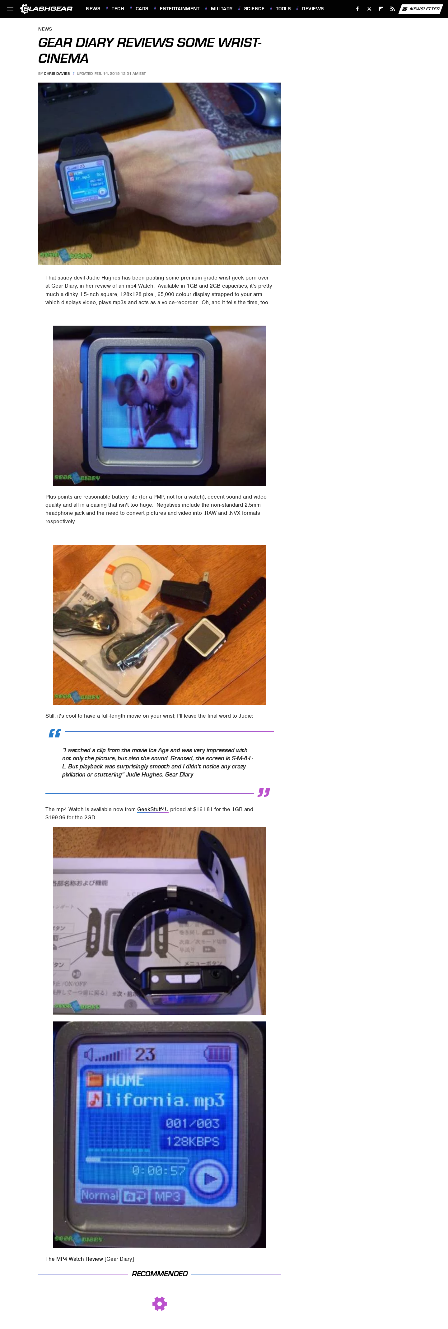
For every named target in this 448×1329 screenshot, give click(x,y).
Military (222, 9)
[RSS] (392, 9)
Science (254, 9)
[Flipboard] (380, 9)
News (93, 9)
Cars (142, 9)
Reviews (313, 9)
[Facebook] (357, 9)
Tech (118, 9)
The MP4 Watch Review (74, 1258)
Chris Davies (57, 73)
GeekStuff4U (153, 809)
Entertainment (180, 9)
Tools (283, 9)
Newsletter (420, 9)
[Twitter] (369, 9)
